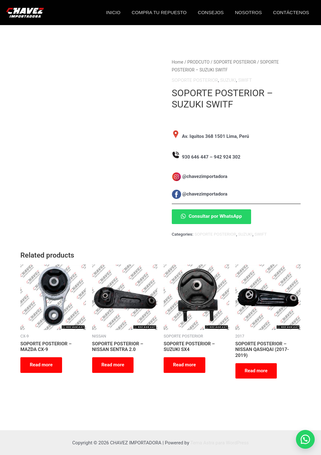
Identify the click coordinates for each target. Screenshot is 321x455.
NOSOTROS (251, 12)
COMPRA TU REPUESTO (165, 12)
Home (177, 62)
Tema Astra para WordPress (219, 442)
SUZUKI (228, 80)
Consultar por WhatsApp (212, 216)
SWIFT (245, 80)
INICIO (121, 12)
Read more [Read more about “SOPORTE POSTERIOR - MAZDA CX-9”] (41, 364)
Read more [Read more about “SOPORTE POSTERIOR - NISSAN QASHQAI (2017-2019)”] (256, 370)
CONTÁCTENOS (292, 12)
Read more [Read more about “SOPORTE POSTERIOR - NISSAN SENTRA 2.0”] (113, 364)
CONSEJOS (216, 12)
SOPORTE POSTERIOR (234, 62)
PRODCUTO (198, 62)
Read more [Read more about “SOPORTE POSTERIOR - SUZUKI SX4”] (184, 364)
